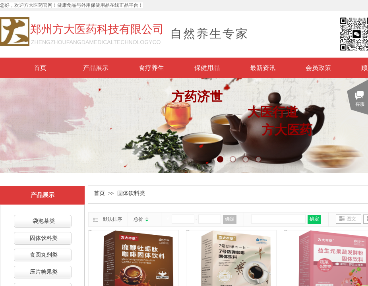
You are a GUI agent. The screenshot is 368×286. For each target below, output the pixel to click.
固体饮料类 (131, 193)
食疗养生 (151, 67)
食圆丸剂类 (44, 255)
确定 (229, 219)
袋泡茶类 (44, 221)
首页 (40, 67)
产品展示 (95, 67)
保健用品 (207, 67)
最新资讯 (262, 67)
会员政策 (318, 67)
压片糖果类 (44, 272)
